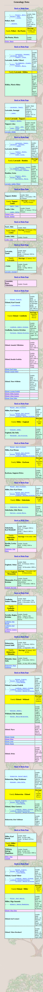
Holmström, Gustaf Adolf (19, 781)
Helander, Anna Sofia (18, 787)
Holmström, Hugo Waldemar (10, 671)
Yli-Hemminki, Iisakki (23, 63)
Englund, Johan (15, 432)
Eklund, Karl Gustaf (22, 415)
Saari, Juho (19, 127)
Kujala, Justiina (9, 218)
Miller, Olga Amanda (8, 864)
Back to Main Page (21, 8)
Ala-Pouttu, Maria (22, 181)
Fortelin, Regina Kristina (19, 335)
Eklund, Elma (9, 744)
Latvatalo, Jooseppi (22, 54)
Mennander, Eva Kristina (19, 438)
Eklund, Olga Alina (11, 917)
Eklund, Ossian (9, 741)
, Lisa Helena (15, 307)
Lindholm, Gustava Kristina (25, 419)
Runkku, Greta (15, 65)
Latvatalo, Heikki (16, 55)
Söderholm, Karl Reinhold (19, 512)
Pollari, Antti (20, 14)
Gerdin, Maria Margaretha (19, 721)
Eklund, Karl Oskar (11, 371)
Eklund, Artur (9, 746)
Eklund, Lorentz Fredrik (12, 393)
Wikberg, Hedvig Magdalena (19, 911)
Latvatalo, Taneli (16, 107)
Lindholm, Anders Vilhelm (19, 328)
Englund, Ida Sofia (10, 592)
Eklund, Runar (9, 748)
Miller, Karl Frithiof (18, 409)
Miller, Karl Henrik (17, 905)
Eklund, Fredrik (16, 301)
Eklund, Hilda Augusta (12, 395)
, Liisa (18, 18)
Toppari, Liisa (20, 57)
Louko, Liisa (15, 129)
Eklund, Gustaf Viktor (11, 373)
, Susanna (14, 24)
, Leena (13, 113)
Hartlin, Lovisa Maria (18, 518)
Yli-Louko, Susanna (22, 171)
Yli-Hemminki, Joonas (23, 168)
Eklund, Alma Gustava (12, 397)
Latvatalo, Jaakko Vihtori (12, 185)
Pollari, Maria (9, 41)
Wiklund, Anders (16, 715)
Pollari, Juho (15, 16)
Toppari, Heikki (16, 121)
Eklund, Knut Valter (11, 400)
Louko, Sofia (20, 131)
